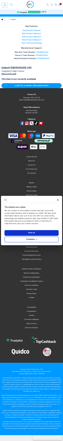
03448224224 (42, 52)
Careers (31, 315)
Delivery (31, 183)
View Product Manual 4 (31, 40)
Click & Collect (32, 191)
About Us (31, 161)
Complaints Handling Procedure (31, 281)
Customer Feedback (31, 319)
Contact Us (31, 165)
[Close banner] (58, 200)
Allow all (31, 233)
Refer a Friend (31, 323)
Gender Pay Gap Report (31, 277)
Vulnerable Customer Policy (31, 259)
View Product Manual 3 (31, 37)
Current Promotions (31, 251)
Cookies (31, 297)
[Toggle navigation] (4, 5)
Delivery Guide (31, 187)
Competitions (31, 311)
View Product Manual (32, 30)
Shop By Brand (31, 247)
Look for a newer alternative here (31, 86)
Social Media (31, 307)
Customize (31, 239)
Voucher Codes (31, 289)
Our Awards (31, 173)
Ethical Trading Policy (31, 273)
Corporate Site (31, 157)
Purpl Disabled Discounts (31, 255)
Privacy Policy (31, 293)
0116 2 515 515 (35, 97)
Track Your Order (31, 195)
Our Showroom (31, 169)
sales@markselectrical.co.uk (34, 100)
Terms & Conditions (31, 285)
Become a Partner (31, 327)
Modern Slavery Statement (31, 269)
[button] (11, 4)
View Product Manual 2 (31, 34)
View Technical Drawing (31, 43)
